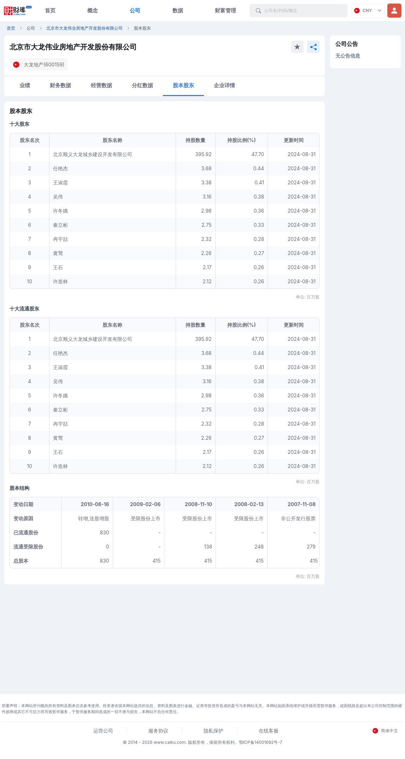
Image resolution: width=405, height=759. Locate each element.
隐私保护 (213, 731)
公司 (135, 10)
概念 (92, 10)
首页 (50, 10)
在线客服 (268, 731)
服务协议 (158, 731)
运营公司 (103, 731)
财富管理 (225, 10)
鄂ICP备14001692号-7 (260, 742)
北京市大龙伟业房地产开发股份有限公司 (84, 28)
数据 (177, 10)
